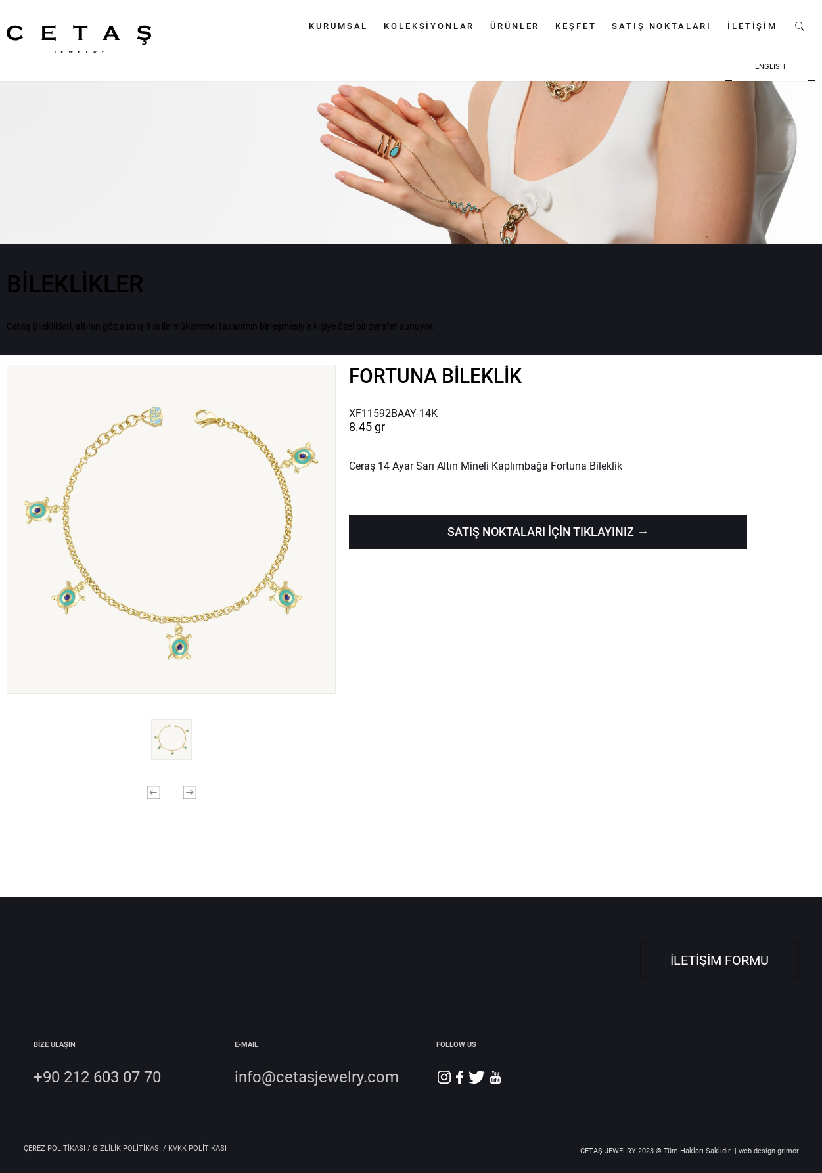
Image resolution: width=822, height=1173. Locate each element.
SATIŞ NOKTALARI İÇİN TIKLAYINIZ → (548, 532)
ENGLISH (770, 66)
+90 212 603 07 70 (97, 1077)
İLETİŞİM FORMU (719, 960)
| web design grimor (767, 1151)
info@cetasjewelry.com (317, 1077)
